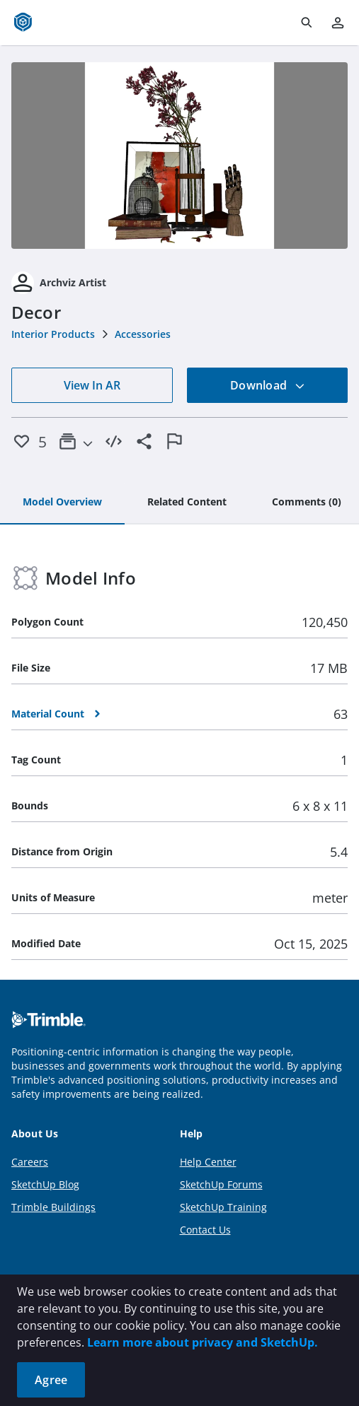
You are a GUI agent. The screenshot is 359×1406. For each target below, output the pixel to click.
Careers (29, 1161)
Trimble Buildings (53, 1207)
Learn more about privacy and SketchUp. (202, 1342)
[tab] (62, 503)
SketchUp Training (223, 1207)
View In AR (92, 385)
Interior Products (53, 334)
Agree (51, 1380)
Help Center (208, 1161)
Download (267, 385)
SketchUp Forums (221, 1184)
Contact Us (205, 1229)
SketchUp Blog (45, 1184)
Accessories (143, 334)
